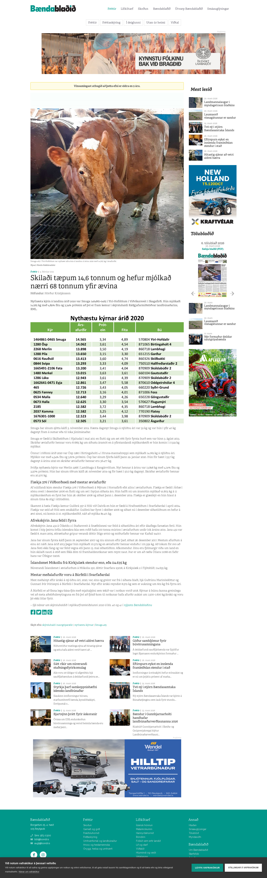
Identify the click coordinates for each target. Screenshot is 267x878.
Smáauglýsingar (218, 9)
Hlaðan (193, 825)
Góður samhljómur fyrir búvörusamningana (149, 643)
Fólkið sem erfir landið (148, 841)
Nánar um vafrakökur (29, 871)
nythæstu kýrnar (84, 624)
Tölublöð (194, 833)
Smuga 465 (101, 624)
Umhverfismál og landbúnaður (100, 841)
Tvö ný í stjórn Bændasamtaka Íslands (154, 689)
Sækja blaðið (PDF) (212, 249)
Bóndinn (140, 837)
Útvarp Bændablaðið (189, 9)
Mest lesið (201, 89)
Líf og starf (142, 844)
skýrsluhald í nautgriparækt (57, 624)
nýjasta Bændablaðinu (138, 605)
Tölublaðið (202, 234)
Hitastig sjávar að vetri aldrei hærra (78, 641)
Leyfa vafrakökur (207, 867)
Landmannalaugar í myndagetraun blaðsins (219, 103)
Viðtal (175, 22)
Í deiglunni (133, 22)
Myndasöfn (195, 837)
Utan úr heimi (155, 22)
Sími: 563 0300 (40, 835)
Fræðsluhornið (91, 833)
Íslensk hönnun (144, 825)
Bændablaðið (161, 9)
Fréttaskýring (111, 22)
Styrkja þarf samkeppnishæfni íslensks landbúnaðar (75, 689)
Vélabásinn (142, 856)
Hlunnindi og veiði (146, 852)
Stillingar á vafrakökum (243, 867)
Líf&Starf (127, 9)
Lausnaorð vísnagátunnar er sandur (220, 116)
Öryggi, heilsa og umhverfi (97, 848)
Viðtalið (140, 848)
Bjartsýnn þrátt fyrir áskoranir (75, 714)
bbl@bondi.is (39, 839)
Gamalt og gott (91, 829)
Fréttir (112, 9)
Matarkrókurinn (144, 829)
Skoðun (143, 9)
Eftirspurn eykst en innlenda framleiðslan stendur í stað (153, 666)
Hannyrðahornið (145, 833)
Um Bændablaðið (198, 850)
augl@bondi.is (40, 843)
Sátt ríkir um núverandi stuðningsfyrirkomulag (70, 666)
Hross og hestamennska (96, 844)
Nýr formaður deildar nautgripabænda (218, 338)
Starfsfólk (194, 853)
